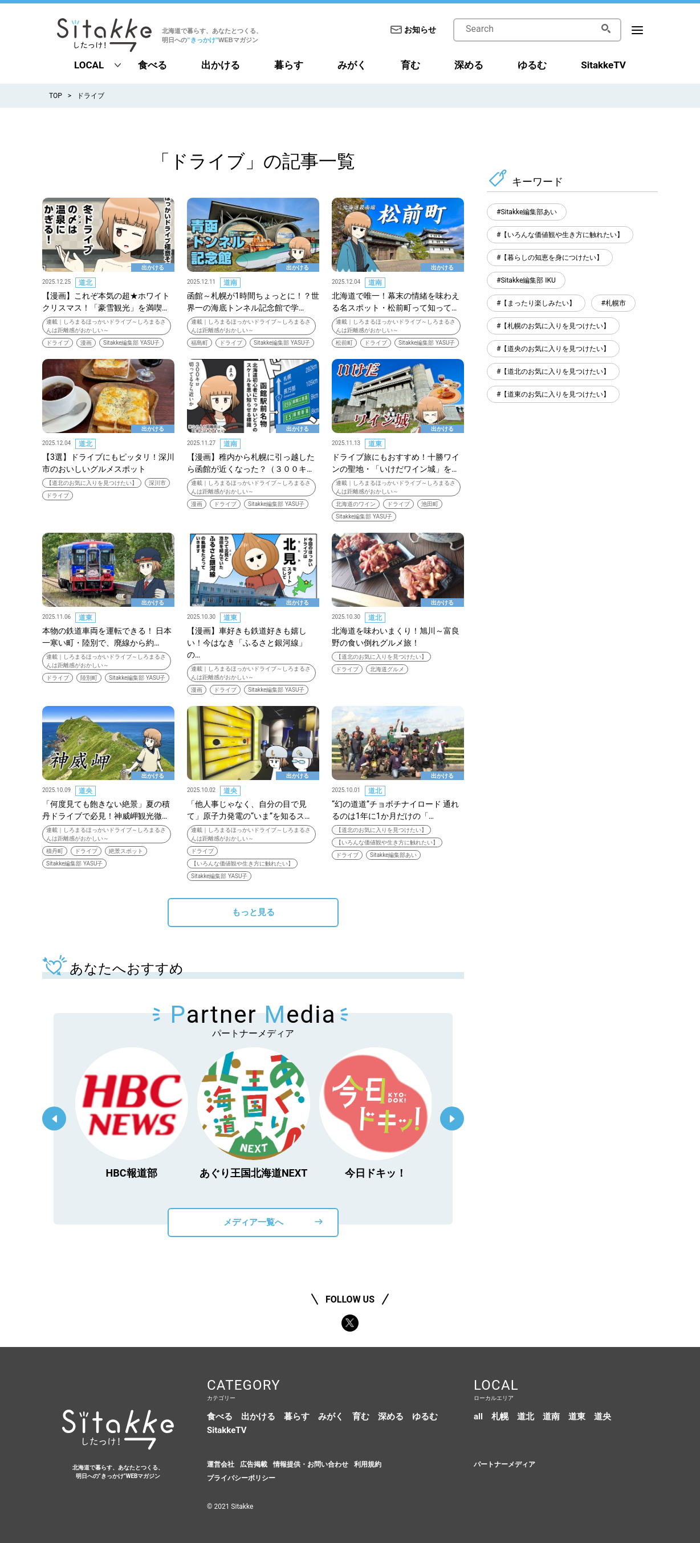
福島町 (199, 343)
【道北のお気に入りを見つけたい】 (91, 483)
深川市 (157, 483)
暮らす (288, 65)
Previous (54, 1118)
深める (468, 65)
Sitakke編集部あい (393, 855)
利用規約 (367, 1464)
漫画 (86, 343)
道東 (375, 444)
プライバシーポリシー (241, 1478)
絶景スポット (126, 851)
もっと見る (253, 912)
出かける (220, 65)
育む (410, 65)
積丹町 (54, 851)
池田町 (429, 504)
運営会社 (220, 1464)
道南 (230, 283)
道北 (85, 283)
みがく (352, 65)
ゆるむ (532, 65)
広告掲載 (253, 1464)
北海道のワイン (356, 504)
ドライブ (90, 96)
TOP (55, 96)
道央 (85, 791)
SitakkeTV (603, 65)
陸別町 (88, 678)
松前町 (344, 343)
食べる (152, 65)
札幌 (499, 1416)
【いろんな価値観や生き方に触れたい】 (242, 863)
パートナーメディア (504, 1464)
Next (452, 1118)
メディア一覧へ (253, 1222)
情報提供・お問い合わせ (310, 1464)
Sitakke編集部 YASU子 (131, 343)
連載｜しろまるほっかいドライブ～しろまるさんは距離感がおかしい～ (106, 326)
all (478, 1416)
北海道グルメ (387, 669)
